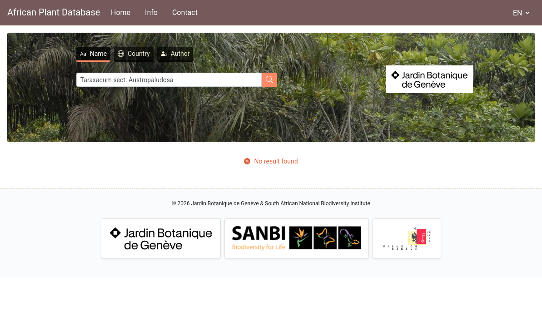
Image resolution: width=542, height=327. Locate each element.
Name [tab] (93, 53)
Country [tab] (134, 53)
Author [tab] (175, 53)
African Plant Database (53, 12)
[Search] (169, 80)
